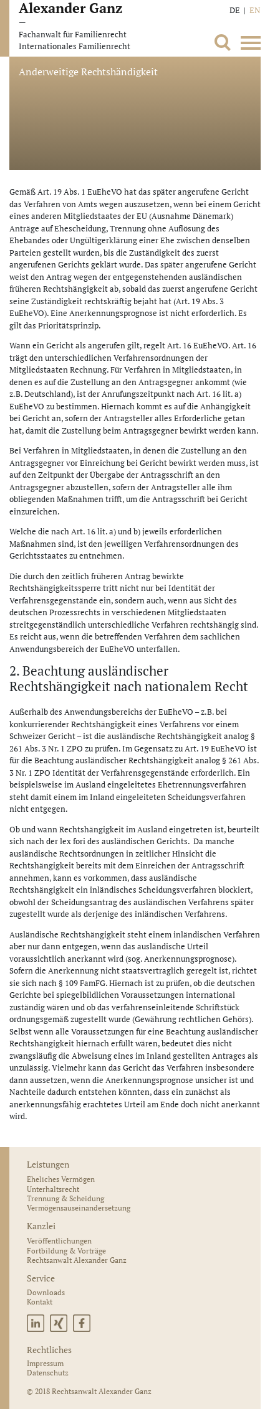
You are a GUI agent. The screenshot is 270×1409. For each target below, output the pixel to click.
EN (255, 10)
